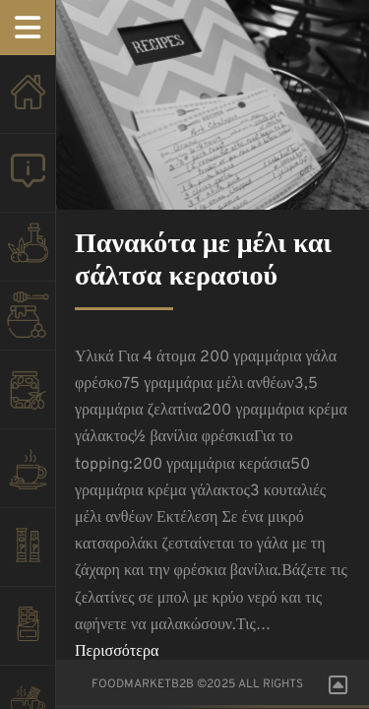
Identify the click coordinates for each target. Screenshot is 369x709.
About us (27, 183)
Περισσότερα (116, 652)
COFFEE (27, 478)
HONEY (27, 321)
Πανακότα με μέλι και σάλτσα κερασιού (203, 262)
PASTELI (27, 557)
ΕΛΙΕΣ (27, 399)
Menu (27, 27)
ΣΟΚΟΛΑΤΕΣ (27, 636)
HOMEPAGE (27, 104)
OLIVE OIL (27, 252)
